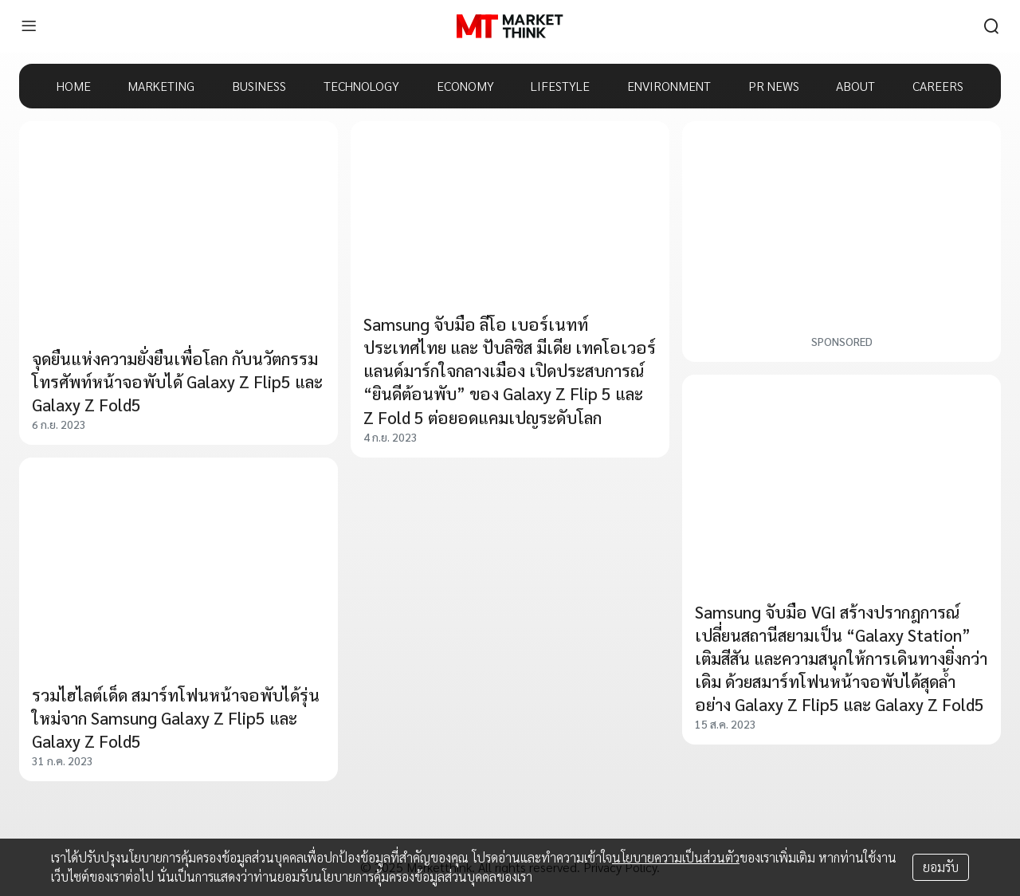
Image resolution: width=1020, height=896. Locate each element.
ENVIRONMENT (669, 85)
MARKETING (161, 85)
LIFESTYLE (560, 85)
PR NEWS (773, 85)
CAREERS (937, 85)
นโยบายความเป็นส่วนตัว (676, 857)
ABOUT (855, 85)
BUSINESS (259, 85)
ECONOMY (465, 85)
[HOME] (510, 26)
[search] (991, 26)
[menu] (29, 26)
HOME (74, 85)
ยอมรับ (941, 867)
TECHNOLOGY (361, 85)
